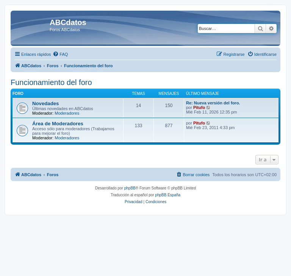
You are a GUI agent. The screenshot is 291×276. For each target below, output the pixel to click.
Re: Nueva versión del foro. (213, 103)
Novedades (45, 103)
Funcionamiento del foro (51, 82)
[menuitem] (60, 54)
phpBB (130, 188)
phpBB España (167, 195)
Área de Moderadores (57, 123)
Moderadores (67, 113)
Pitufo (199, 107)
